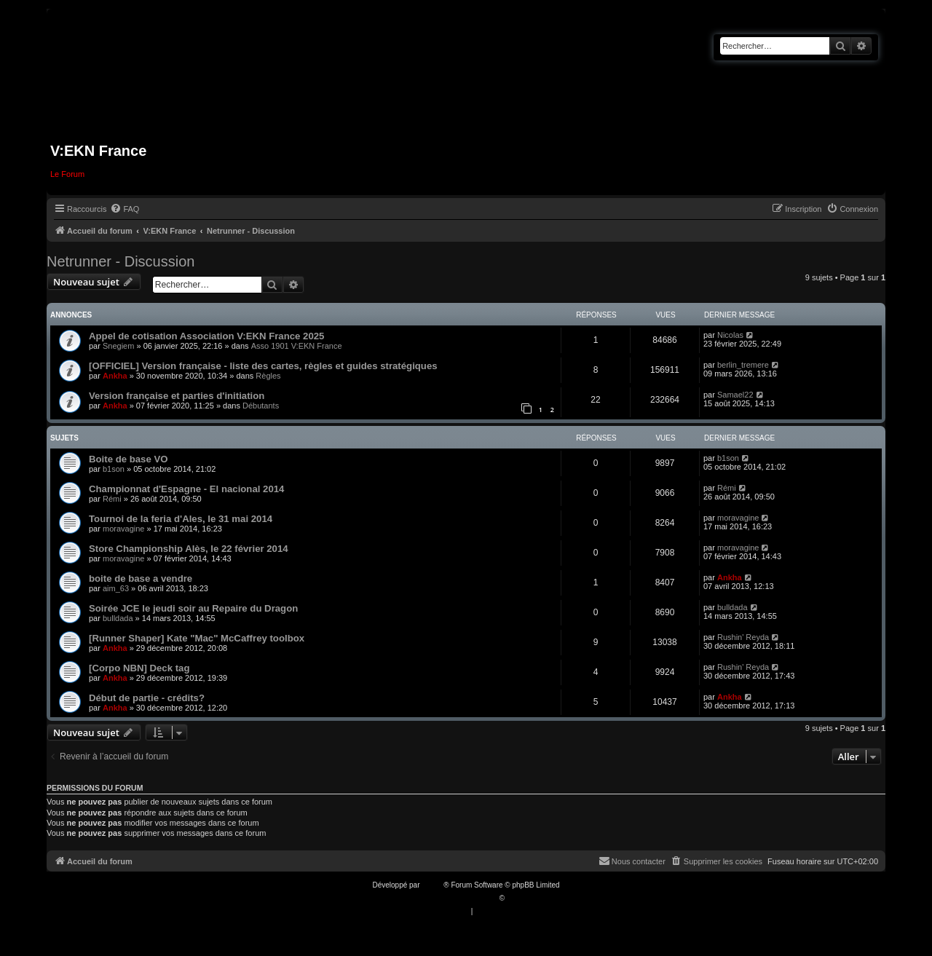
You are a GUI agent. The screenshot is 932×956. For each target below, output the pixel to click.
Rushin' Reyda (743, 637)
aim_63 (116, 588)
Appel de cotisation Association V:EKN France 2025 (206, 336)
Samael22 (735, 394)
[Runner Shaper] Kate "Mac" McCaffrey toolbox (196, 638)
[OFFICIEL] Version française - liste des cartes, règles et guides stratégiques (263, 365)
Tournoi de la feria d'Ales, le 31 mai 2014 (180, 518)
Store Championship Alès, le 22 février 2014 (188, 548)
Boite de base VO (128, 459)
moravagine (123, 528)
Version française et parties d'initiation (176, 395)
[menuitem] (124, 209)
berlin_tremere (743, 364)
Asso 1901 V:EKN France (296, 345)
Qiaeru (518, 898)
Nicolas (730, 335)
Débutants (260, 405)
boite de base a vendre (140, 578)
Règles (268, 375)
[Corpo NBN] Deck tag (139, 668)
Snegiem (118, 345)
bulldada (118, 618)
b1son (114, 469)
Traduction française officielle (450, 898)
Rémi (112, 498)
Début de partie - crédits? (147, 697)
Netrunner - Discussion (120, 261)
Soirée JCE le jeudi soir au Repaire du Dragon (193, 608)
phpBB (432, 885)
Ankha (115, 375)
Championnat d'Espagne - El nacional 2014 (186, 488)
